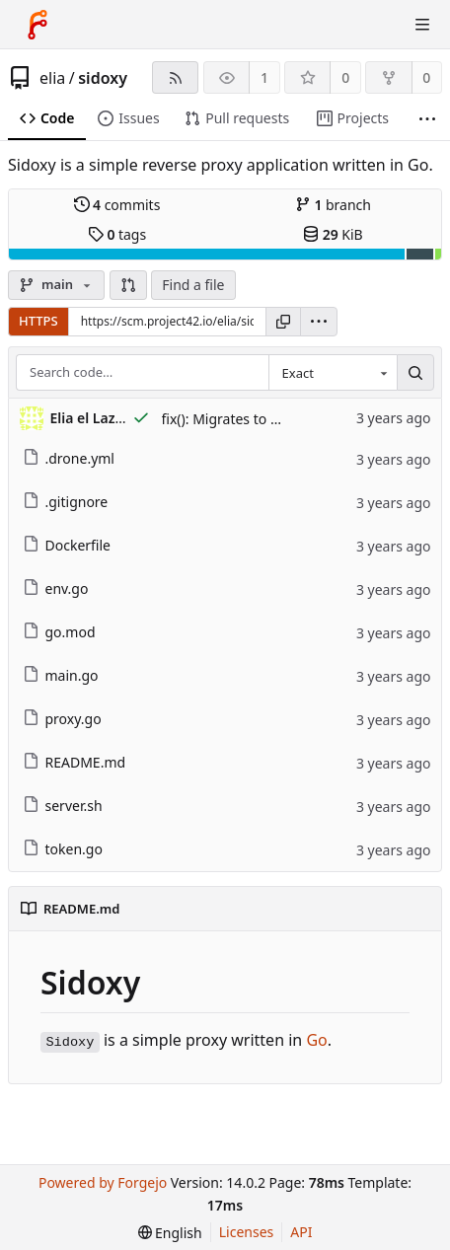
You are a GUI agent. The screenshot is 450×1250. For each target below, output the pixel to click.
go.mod (59, 632)
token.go (63, 849)
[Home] (37, 24)
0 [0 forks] (426, 77)
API (301, 1231)
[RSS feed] (175, 77)
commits (117, 204)
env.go (56, 588)
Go (316, 1040)
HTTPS (38, 321)
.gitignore (66, 501)
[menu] (319, 321)
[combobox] (332, 373)
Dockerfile (67, 545)
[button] (128, 285)
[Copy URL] (283, 321)
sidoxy (102, 78)
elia (52, 78)
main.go (61, 675)
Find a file (193, 284)
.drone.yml (68, 458)
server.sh (63, 805)
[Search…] (415, 373)
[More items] (427, 119)
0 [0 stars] (345, 77)
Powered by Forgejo (102, 1182)
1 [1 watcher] (264, 77)
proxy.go (62, 718)
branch (333, 204)
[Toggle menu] (422, 24)
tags (117, 234)
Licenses (246, 1231)
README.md (74, 762)
